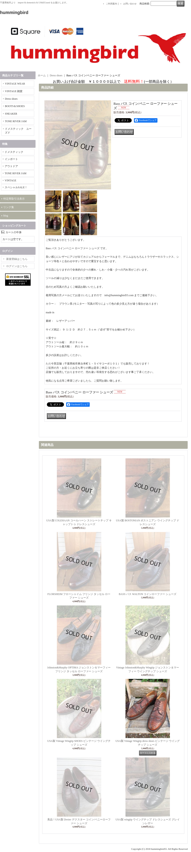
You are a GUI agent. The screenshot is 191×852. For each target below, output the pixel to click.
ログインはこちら (17, 266)
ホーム (42, 75)
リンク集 (8, 207)
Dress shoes (11, 98)
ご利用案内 (111, 3)
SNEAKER (11, 113)
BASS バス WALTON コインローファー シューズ (147, 594)
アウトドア (11, 166)
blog (5, 215)
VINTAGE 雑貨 (13, 91)
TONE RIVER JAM (16, 121)
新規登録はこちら (17, 259)
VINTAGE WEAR (15, 83)
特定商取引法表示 (14, 198)
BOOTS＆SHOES (15, 106)
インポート (11, 159)
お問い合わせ (130, 3)
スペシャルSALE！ (16, 187)
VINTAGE (10, 180)
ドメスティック (14, 152)
